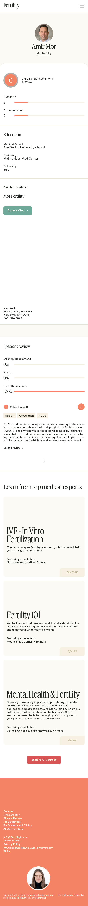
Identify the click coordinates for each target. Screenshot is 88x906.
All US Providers (13, 829)
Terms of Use (11, 840)
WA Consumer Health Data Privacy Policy (28, 847)
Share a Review (12, 818)
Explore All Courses (44, 760)
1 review (27, 81)
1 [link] (44, 460)
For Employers (12, 821)
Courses (8, 811)
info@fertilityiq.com (15, 837)
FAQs (6, 851)
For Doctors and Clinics (17, 825)
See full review (11, 448)
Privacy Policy (11, 844)
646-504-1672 (12, 318)
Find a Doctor (11, 814)
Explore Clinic (16, 210)
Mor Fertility (44, 53)
